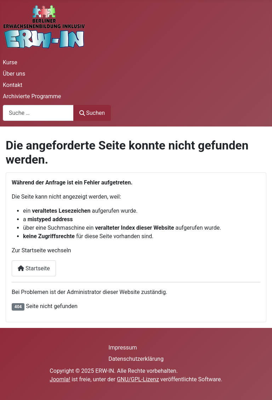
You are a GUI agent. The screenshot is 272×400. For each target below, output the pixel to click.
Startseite (34, 268)
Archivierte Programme (32, 96)
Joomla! (60, 379)
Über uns (14, 73)
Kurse (10, 62)
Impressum (122, 347)
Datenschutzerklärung (136, 358)
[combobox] (38, 113)
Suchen (92, 113)
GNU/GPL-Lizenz (138, 379)
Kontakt (12, 85)
